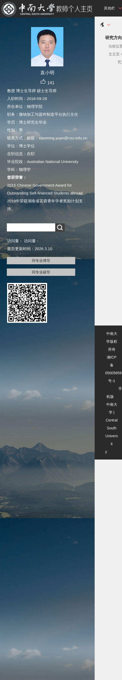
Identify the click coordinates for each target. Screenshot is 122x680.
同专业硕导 (41, 272)
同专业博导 (41, 261)
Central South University (111, 436)
